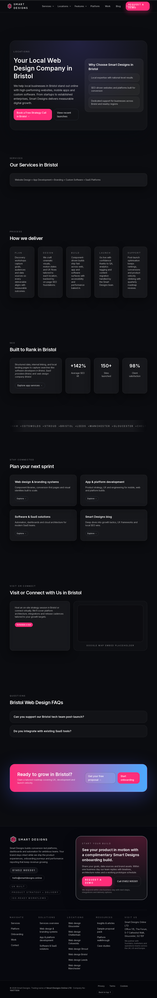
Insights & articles (106, 923)
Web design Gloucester (74, 925)
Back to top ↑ (105, 992)
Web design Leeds (78, 960)
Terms (112, 986)
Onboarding (17, 934)
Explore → (21, 498)
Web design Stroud (78, 949)
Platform (15, 928)
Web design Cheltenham (74, 933)
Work (13, 939)
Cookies (124, 986)
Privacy (101, 986)
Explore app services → (29, 385)
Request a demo (136, 6)
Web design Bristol (77, 954)
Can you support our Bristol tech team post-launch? (49, 716)
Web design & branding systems (48, 930)
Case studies (103, 945)
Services (15, 923)
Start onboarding (127, 778)
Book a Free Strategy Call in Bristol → (31, 114)
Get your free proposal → (96, 778)
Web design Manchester (74, 967)
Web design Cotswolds (74, 942)
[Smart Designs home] (21, 6)
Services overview (49, 923)
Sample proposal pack (105, 930)
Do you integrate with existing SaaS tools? (42, 731)
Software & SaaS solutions (48, 947)
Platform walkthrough (103, 939)
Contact (15, 945)
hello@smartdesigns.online (27, 878)
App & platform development (47, 939)
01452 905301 (23, 870)
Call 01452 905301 (127, 881)
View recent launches (64, 114)
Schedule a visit (24, 625)
